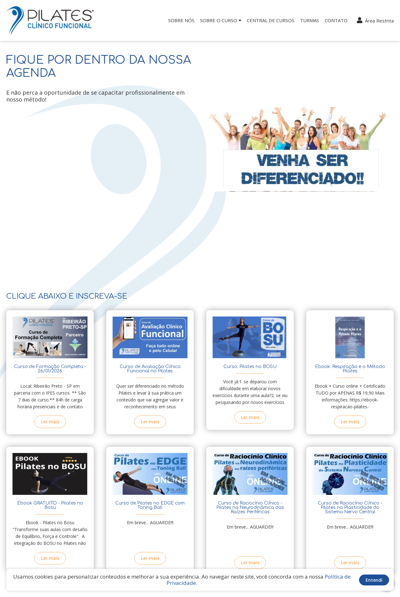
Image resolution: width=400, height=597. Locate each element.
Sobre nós (181, 20)
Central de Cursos (270, 20)
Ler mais (50, 422)
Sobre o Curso (220, 20)
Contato (336, 20)
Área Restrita (375, 20)
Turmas (309, 20)
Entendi (374, 580)
